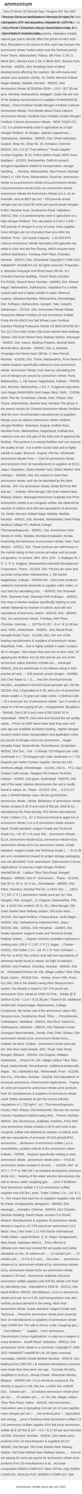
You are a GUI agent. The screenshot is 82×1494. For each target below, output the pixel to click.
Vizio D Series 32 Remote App (23, 11)
